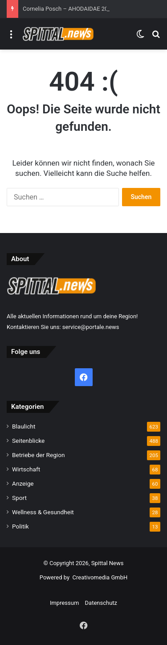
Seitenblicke (28, 440)
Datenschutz (101, 602)
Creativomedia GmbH (100, 577)
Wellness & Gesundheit (43, 512)
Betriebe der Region (38, 454)
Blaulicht (24, 426)
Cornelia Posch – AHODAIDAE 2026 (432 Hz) (80, 8)
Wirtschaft (26, 469)
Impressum (64, 602)
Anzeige (23, 483)
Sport (19, 497)
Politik (20, 526)
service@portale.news (90, 327)
